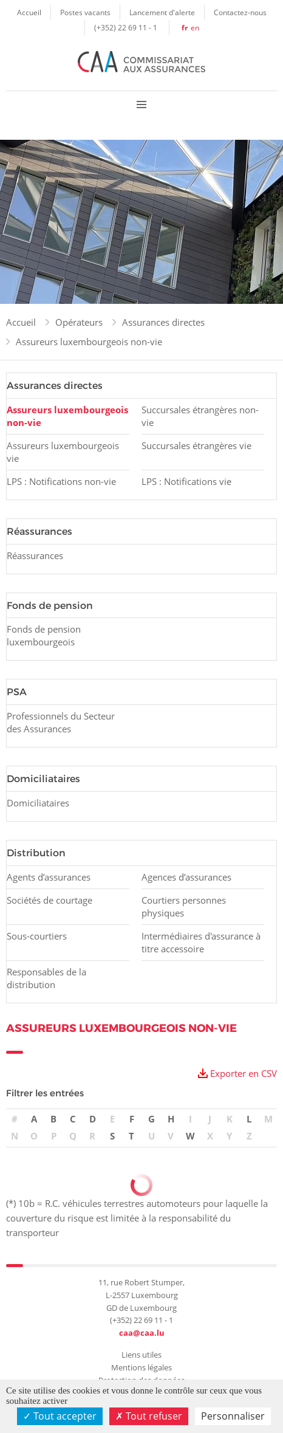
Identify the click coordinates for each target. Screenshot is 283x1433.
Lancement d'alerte (162, 12)
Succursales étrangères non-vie (200, 416)
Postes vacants (85, 12)
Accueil (29, 12)
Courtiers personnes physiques (184, 906)
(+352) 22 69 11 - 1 (125, 27)
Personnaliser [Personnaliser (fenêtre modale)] (233, 1416)
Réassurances (35, 555)
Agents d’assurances (48, 877)
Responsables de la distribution (46, 978)
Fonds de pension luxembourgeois (44, 635)
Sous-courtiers (37, 936)
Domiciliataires (38, 803)
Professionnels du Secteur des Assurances (61, 722)
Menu (141, 104)
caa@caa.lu (142, 1332)
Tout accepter (60, 1416)
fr (185, 27)
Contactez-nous (240, 12)
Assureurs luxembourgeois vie (63, 451)
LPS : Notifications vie (186, 481)
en (195, 27)
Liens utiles (141, 1354)
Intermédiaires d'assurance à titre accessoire (201, 942)
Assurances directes (163, 322)
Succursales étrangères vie (196, 445)
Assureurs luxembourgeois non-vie (89, 341)
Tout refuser (148, 1416)
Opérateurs (79, 322)
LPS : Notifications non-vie (61, 481)
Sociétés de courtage (49, 900)
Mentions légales (141, 1367)
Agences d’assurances (186, 877)
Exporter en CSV (243, 1073)
